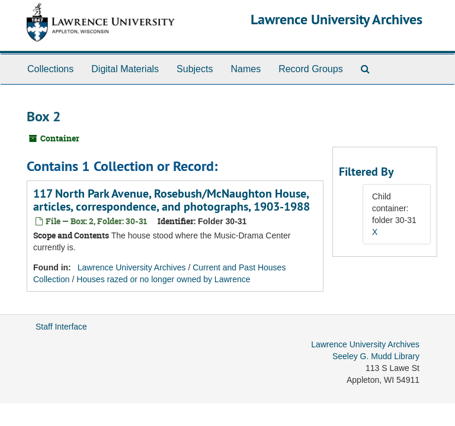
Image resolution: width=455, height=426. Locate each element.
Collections (50, 69)
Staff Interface (61, 326)
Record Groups (310, 69)
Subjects (195, 69)
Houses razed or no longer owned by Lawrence (163, 279)
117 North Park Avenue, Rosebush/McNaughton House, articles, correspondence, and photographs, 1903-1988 (171, 200)
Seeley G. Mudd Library (375, 356)
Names (245, 69)
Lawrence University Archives (336, 19)
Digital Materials (125, 69)
